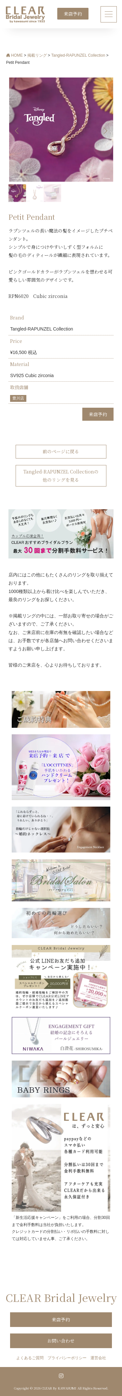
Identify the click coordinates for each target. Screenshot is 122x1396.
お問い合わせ (61, 1340)
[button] (105, 131)
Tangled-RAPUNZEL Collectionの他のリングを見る (61, 475)
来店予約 (73, 13)
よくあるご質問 (30, 1358)
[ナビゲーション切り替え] (109, 14)
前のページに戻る (61, 451)
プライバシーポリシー (67, 1358)
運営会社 (98, 1358)
